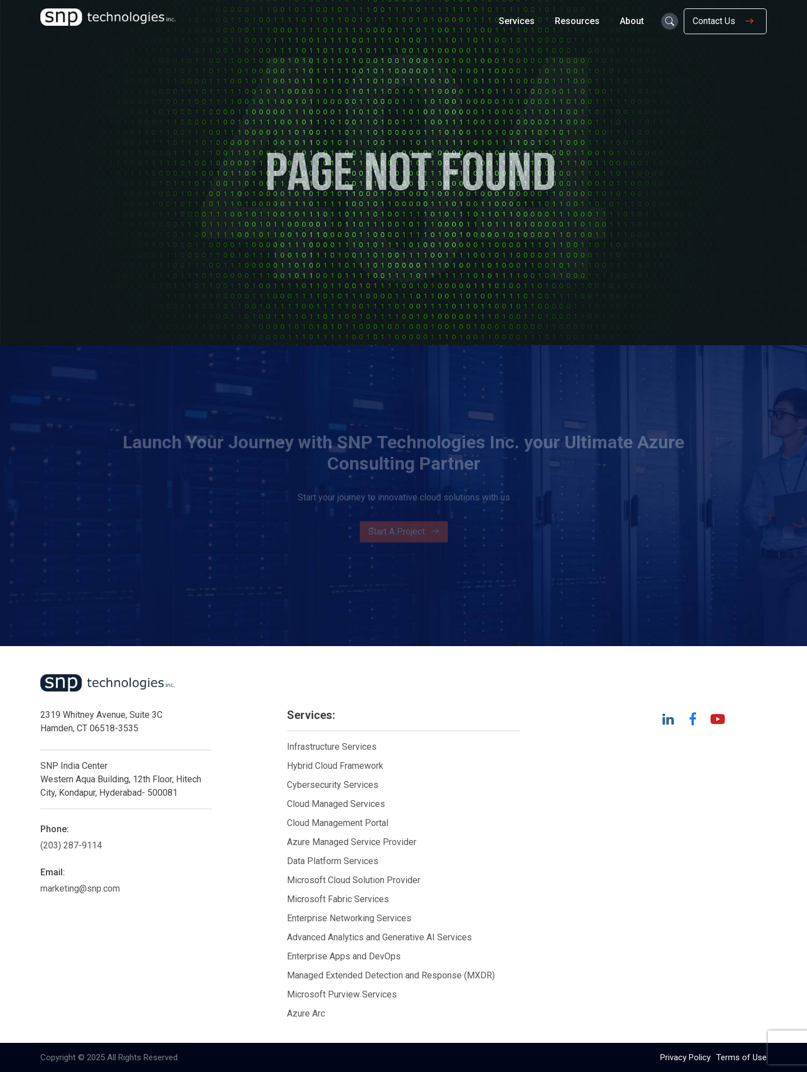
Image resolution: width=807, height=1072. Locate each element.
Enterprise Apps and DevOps (344, 956)
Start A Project (403, 532)
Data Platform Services (332, 861)
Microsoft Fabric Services (338, 899)
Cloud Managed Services (336, 804)
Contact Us (725, 21)
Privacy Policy (685, 1057)
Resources (577, 21)
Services (517, 21)
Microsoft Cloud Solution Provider (353, 880)
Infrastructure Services (332, 746)
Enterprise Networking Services (350, 918)
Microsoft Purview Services (342, 994)
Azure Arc (306, 1013)
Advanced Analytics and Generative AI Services (379, 937)
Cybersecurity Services (332, 784)
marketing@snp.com (80, 888)
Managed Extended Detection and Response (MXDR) (391, 975)
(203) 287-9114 (71, 845)
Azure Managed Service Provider (351, 842)
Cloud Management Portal (337, 823)
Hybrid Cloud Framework (335, 765)
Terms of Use (741, 1057)
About (632, 21)
